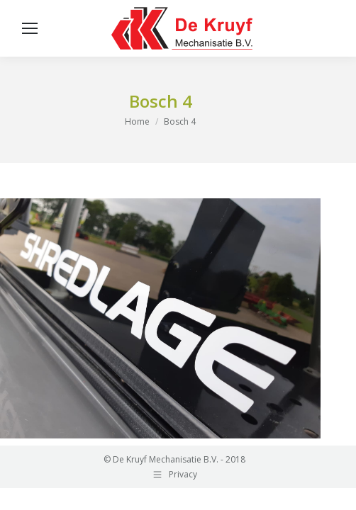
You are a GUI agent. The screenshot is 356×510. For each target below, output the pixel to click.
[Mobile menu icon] (29, 28)
